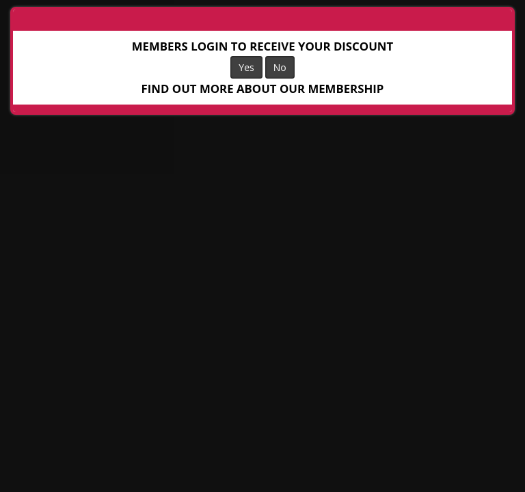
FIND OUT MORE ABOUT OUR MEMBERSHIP (263, 88)
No (279, 67)
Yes (246, 67)
